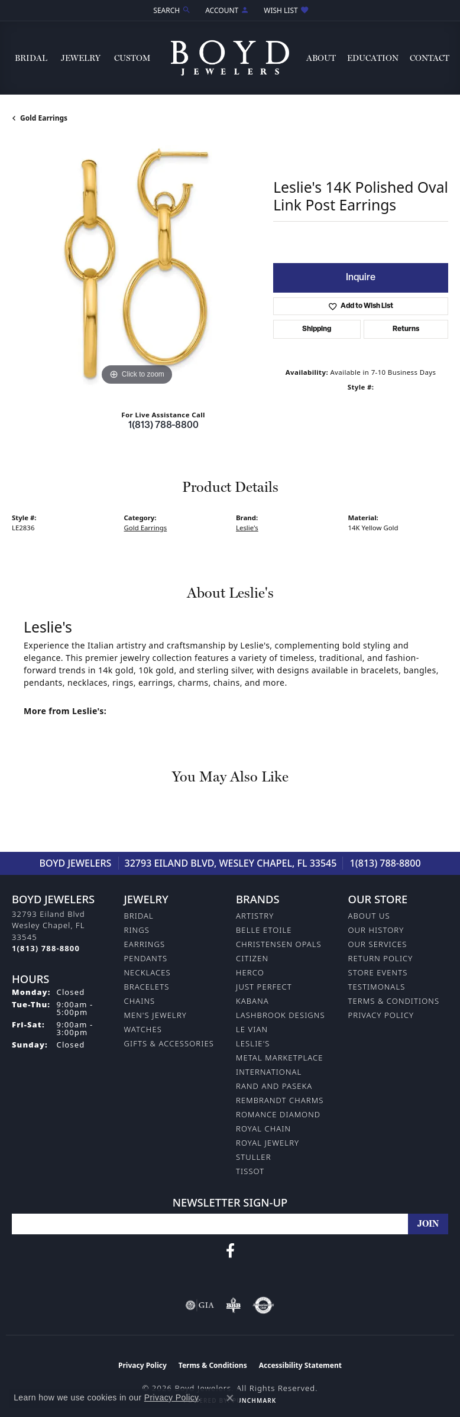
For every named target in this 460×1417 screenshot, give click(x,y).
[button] (171, 10)
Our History (376, 930)
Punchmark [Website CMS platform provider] (254, 1400)
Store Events (378, 972)
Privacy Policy (381, 1015)
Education (373, 58)
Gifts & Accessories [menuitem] (169, 1043)
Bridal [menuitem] (139, 915)
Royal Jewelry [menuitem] (267, 1142)
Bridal (31, 58)
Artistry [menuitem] (255, 915)
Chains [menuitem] (140, 1001)
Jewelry (81, 58)
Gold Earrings (43, 118)
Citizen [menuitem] (252, 958)
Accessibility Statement (300, 1365)
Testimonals (377, 986)
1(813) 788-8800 (163, 425)
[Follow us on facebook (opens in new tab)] (230, 1251)
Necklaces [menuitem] (147, 972)
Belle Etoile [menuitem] (264, 930)
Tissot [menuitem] (250, 1171)
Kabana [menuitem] (252, 1001)
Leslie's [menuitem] (253, 1043)
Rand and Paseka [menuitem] (274, 1086)
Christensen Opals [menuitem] (279, 944)
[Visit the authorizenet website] (263, 1305)
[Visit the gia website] (200, 1305)
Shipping (316, 329)
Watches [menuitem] (143, 1029)
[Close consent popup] (230, 1398)
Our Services (377, 944)
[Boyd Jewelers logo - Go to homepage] (230, 58)
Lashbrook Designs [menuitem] (280, 1015)
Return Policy (380, 958)
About (321, 58)
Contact (429, 58)
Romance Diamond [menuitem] (278, 1114)
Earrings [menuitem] (145, 944)
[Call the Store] (46, 948)
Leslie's (247, 527)
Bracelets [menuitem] (147, 986)
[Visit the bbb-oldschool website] (233, 1305)
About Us (369, 915)
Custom (132, 58)
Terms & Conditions (394, 1001)
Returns (406, 329)
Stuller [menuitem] (253, 1157)
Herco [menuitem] (250, 972)
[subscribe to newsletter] (428, 1224)
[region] (136, 263)
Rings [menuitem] (137, 930)
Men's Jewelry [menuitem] (155, 1015)
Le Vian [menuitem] (252, 1029)
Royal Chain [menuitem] (263, 1128)
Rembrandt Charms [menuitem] (279, 1100)
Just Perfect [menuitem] (264, 986)
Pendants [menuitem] (146, 958)
